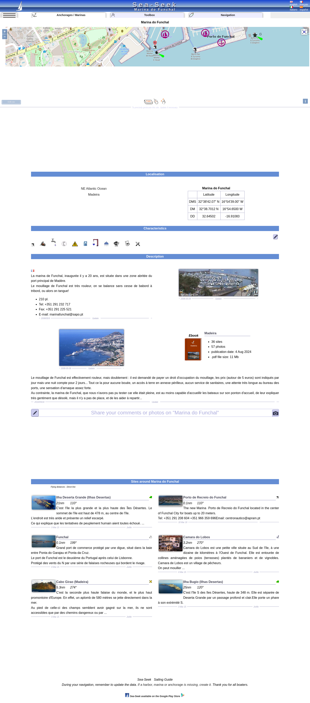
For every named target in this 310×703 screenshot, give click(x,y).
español (304, 8)
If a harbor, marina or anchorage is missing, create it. (175, 684)
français (304, 3)
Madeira (94, 194)
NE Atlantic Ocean (94, 188)
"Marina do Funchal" (155, 413)
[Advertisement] (155, 138)
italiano (293, 8)
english (293, 3)
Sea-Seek (155, 4)
